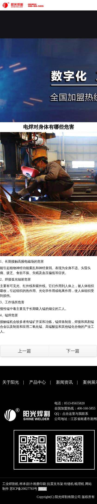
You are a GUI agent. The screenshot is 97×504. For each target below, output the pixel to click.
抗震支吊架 (55, 484)
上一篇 (24, 350)
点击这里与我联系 (75, 414)
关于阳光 (10, 382)
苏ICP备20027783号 (24, 488)
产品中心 (37, 382)
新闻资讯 (64, 382)
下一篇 (72, 350)
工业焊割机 (10, 484)
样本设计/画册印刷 (32, 484)
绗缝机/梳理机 (74, 484)
